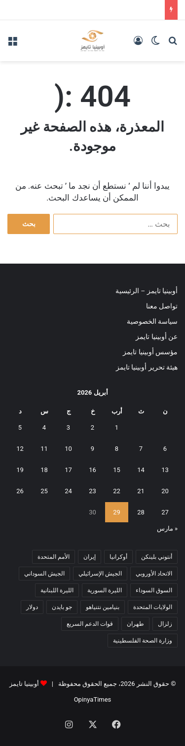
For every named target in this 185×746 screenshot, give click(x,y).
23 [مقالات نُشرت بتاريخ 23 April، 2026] (92, 491)
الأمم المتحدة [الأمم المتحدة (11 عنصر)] (53, 556)
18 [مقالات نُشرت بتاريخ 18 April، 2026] (44, 470)
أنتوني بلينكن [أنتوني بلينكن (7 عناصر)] (156, 556)
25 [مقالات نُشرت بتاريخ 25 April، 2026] (44, 491)
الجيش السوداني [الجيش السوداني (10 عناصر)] (44, 573)
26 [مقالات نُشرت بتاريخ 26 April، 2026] (20, 491)
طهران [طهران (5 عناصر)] (135, 623)
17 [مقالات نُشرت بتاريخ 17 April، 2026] (68, 470)
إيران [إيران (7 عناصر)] (89, 556)
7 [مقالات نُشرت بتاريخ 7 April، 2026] (141, 448)
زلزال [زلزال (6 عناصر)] (165, 623)
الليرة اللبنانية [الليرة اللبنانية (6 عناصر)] (57, 590)
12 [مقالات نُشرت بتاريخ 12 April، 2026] (20, 448)
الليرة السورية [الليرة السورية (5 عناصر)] (104, 590)
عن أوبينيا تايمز (157, 336)
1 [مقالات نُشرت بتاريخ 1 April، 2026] (116, 427)
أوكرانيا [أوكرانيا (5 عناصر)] (118, 556)
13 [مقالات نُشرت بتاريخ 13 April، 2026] (165, 470)
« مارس (167, 528)
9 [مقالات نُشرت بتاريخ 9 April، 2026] (92, 448)
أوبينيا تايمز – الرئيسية (146, 291)
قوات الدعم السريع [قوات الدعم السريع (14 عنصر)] (90, 623)
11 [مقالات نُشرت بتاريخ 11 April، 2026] (44, 448)
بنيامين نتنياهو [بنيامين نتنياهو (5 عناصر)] (102, 607)
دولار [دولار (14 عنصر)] (32, 607)
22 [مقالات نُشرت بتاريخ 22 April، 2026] (116, 491)
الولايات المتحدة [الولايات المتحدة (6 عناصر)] (152, 607)
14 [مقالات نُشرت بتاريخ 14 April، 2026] (141, 470)
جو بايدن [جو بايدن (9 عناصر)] (62, 607)
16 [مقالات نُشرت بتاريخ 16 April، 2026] (92, 470)
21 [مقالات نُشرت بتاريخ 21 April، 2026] (141, 491)
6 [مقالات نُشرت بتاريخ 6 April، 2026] (165, 448)
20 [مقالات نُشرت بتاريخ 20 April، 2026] (165, 491)
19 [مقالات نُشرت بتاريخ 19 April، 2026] (20, 470)
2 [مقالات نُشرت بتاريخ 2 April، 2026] (92, 427)
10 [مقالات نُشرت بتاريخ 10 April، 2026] (68, 448)
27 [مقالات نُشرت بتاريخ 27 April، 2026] (165, 512)
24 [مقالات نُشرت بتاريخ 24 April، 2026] (68, 491)
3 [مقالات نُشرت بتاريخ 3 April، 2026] (68, 427)
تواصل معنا (162, 306)
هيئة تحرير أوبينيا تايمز (147, 367)
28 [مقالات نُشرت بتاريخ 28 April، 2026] (141, 512)
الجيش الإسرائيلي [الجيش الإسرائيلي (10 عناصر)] (100, 573)
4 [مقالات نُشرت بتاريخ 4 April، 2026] (44, 427)
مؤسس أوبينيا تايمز (150, 352)
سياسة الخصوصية (152, 321)
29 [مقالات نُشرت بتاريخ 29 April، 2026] (116, 512)
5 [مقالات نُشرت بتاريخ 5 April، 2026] (20, 427)
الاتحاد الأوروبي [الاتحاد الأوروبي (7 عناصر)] (154, 573)
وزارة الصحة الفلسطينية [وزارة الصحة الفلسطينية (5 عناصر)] (142, 640)
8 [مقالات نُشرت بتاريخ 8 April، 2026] (116, 448)
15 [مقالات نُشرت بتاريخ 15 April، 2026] (116, 470)
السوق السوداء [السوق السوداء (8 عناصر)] (154, 590)
